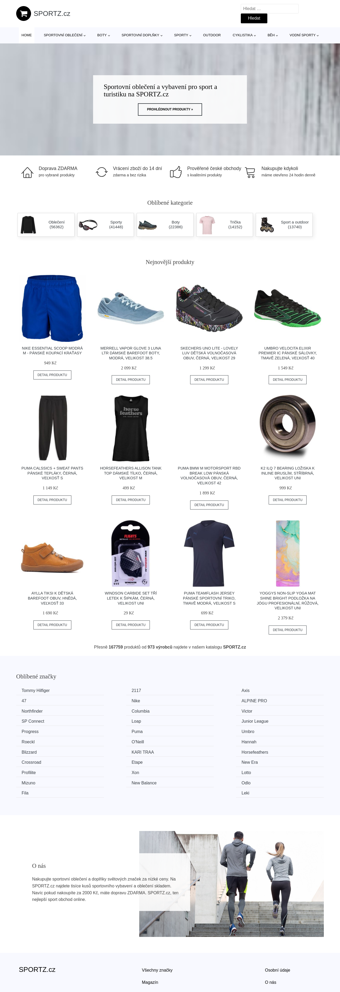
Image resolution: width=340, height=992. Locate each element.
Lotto (185, 750)
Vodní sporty (303, 35)
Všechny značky (157, 937)
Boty (102, 35)
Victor (28, 710)
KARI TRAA (271, 730)
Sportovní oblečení (63, 35)
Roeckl (266, 720)
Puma (107, 720)
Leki (263, 760)
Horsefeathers (36, 740)
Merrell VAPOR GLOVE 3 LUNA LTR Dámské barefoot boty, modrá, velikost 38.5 (131, 353)
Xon (105, 750)
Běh (271, 35)
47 (262, 690)
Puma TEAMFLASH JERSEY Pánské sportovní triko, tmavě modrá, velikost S (209, 598)
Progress (31, 720)
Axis (185, 690)
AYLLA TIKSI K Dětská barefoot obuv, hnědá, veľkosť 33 (52, 598)
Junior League (273, 710)
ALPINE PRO (114, 700)
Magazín (150, 949)
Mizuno (266, 750)
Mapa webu (153, 961)
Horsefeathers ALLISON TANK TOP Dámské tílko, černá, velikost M (131, 473)
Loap (185, 710)
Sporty (181, 35)
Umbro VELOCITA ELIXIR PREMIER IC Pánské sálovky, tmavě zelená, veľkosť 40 (288, 353)
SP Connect (113, 710)
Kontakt (272, 961)
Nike (27, 700)
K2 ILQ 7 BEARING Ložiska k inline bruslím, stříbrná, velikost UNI (288, 473)
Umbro (187, 720)
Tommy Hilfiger (37, 690)
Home (26, 35)
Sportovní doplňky (140, 35)
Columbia (269, 700)
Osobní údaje (277, 937)
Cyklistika (243, 35)
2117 (106, 690)
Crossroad (111, 740)
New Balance (35, 760)
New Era (268, 740)
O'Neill (29, 730)
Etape (186, 740)
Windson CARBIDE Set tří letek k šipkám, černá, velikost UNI (131, 598)
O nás (270, 949)
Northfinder (191, 700)
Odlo (106, 760)
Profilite (30, 750)
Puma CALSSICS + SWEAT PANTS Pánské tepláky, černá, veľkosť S (52, 473)
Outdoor (212, 35)
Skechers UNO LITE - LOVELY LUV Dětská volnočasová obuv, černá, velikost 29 (209, 353)
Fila (184, 760)
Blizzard (188, 730)
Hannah (109, 730)
